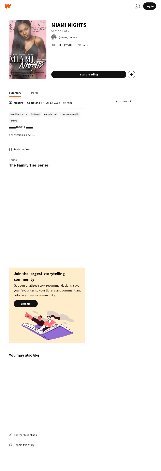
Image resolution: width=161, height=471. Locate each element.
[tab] (15, 94)
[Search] (137, 6)
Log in (149, 6)
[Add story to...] (131, 74)
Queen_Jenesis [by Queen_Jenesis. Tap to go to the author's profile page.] (68, 37)
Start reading (89, 74)
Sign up (26, 303)
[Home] (68, 6)
